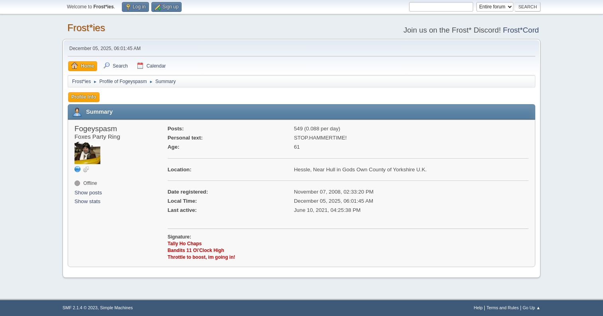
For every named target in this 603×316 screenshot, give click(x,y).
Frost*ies (86, 27)
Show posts (88, 193)
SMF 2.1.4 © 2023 (80, 307)
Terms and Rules (503, 307)
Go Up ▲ (531, 307)
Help (478, 307)
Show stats (87, 201)
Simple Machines (116, 307)
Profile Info (83, 97)
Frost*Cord (521, 30)
